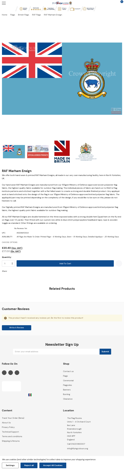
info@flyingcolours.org (77, 448)
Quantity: (7, 257)
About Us (6, 422)
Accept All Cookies (52, 465)
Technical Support (10, 431)
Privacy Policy (8, 427)
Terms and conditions (12, 436)
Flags (65, 376)
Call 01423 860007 (76, 444)
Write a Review (16, 327)
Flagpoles (67, 385)
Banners (67, 389)
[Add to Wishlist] (119, 263)
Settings (10, 465)
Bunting (66, 394)
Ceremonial (68, 380)
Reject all (29, 465)
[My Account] (111, 3)
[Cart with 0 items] (120, 3)
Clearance (68, 399)
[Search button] (13, 3)
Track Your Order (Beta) (13, 418)
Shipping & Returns (11, 441)
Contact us (68, 371)
